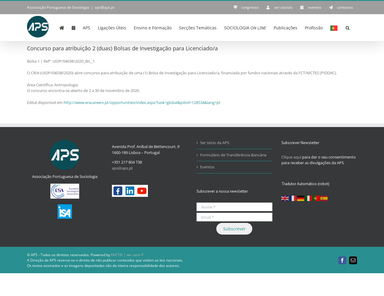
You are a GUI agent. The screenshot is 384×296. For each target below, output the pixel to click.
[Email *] (234, 217)
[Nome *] (234, 207)
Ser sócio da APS (214, 142)
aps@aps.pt (104, 7)
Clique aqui (291, 157)
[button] (348, 27)
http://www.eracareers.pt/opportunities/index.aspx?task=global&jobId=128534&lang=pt (142, 102)
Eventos (207, 167)
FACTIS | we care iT (127, 254)
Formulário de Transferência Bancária (233, 155)
